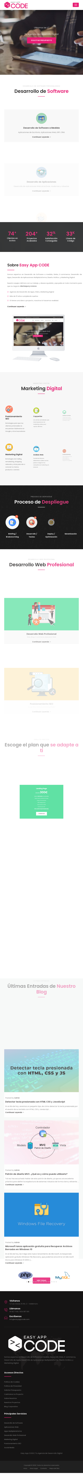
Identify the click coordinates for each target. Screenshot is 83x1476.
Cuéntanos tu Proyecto (13, 1394)
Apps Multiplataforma (13, 1431)
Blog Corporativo (11, 1406)
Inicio (25, 1468)
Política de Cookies (12, 1382)
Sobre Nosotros (10, 1398)
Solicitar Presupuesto (41, 40)
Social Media (9, 1447)
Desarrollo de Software (13, 1423)
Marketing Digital (11, 1439)
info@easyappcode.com (20, 1319)
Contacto (43, 1468)
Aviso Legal (34, 1468)
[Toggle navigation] (76, 5)
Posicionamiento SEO (12, 1443)
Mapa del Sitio (54, 1468)
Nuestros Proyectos (12, 1402)
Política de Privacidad (13, 1386)
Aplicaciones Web (11, 1427)
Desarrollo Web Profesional (15, 1435)
